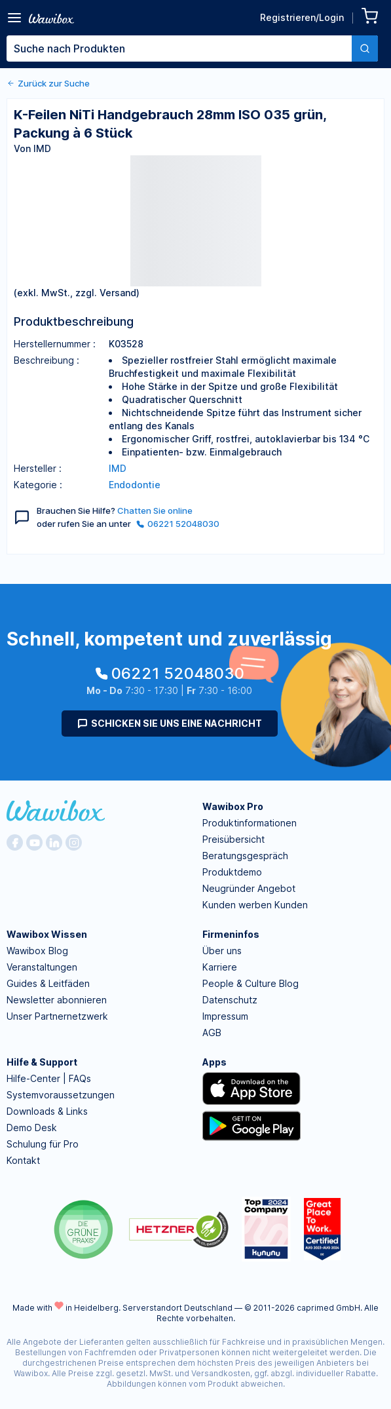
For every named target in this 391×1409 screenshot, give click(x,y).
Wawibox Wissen (47, 934)
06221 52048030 (177, 523)
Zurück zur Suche (48, 83)
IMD (117, 468)
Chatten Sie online (155, 510)
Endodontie (134, 484)
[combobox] (192, 48)
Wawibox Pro (232, 806)
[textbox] (179, 48)
